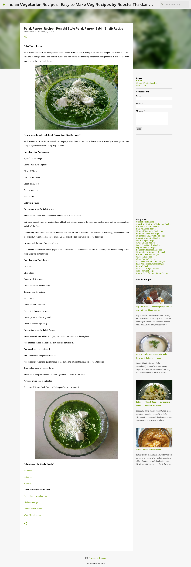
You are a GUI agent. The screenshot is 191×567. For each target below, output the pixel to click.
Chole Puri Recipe (144, 257)
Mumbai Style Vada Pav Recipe (149, 231)
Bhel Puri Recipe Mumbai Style (150, 264)
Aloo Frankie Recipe (145, 271)
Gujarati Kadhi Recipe (145, 222)
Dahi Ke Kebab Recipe (146, 229)
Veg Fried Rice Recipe (145, 247)
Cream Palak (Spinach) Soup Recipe (152, 273)
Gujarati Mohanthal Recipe (148, 238)
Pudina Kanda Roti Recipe (147, 233)
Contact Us (141, 85)
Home (139, 80)
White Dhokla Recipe (145, 243)
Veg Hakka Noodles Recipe (148, 245)
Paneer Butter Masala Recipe (149, 250)
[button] (25, 37)
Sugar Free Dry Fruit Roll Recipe (150, 236)
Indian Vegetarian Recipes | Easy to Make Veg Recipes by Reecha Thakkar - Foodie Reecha (93, 4)
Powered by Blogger (95, 558)
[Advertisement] (154, 175)
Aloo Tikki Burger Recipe (147, 268)
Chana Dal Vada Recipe (146, 259)
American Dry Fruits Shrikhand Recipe (153, 224)
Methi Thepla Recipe (145, 240)
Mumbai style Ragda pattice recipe (151, 252)
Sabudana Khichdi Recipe (147, 226)
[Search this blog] (175, 4)
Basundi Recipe (143, 266)
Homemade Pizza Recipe (147, 254)
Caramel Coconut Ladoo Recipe (150, 261)
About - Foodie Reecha (146, 83)
